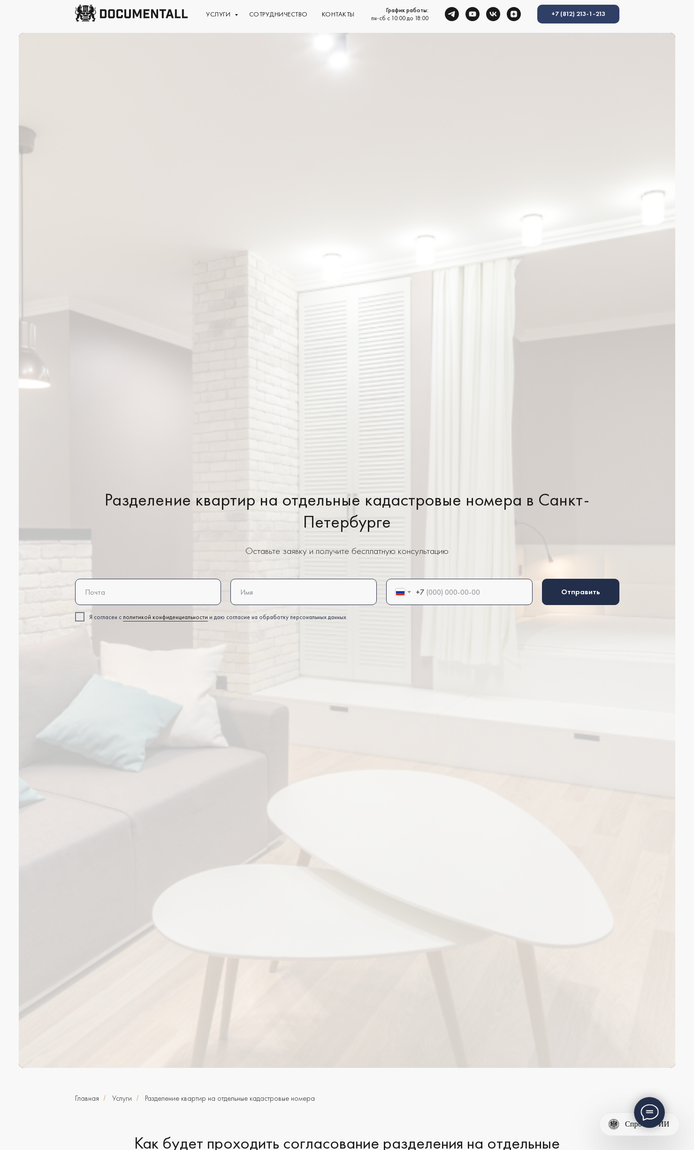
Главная (87, 1098)
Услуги (219, 14)
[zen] (514, 14)
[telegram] (452, 14)
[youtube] (472, 14)
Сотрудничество (278, 14)
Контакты (338, 14)
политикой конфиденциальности (165, 617)
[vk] (493, 14)
